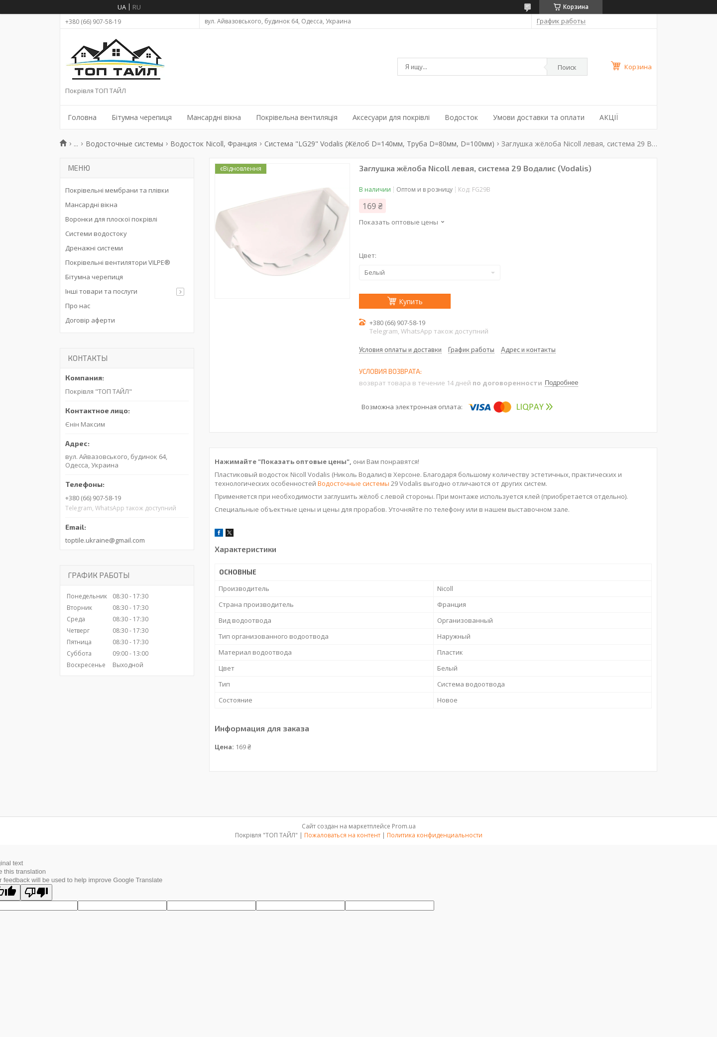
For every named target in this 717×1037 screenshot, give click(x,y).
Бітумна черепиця (142, 117)
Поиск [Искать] (567, 67)
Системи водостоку (96, 233)
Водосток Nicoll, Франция (213, 143)
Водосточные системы (124, 143)
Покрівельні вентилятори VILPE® (117, 262)
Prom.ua (404, 826)
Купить (411, 301)
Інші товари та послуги (101, 291)
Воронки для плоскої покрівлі (111, 219)
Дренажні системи (94, 247)
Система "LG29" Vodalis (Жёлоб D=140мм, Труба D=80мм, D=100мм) (379, 143)
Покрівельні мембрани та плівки (117, 190)
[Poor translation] (36, 892)
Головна (82, 117)
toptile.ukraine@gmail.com (105, 540)
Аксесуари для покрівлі (391, 117)
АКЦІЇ (608, 117)
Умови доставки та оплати (539, 117)
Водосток (461, 117)
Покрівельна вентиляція (297, 117)
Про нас (77, 305)
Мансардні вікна (214, 117)
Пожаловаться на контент (342, 835)
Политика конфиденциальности (434, 835)
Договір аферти (90, 320)
